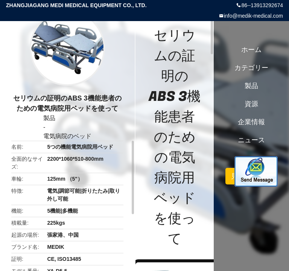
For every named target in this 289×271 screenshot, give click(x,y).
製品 (49, 118)
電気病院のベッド (67, 136)
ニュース (251, 140)
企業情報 (251, 122)
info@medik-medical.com (253, 16)
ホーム (251, 49)
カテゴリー (251, 68)
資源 (251, 104)
